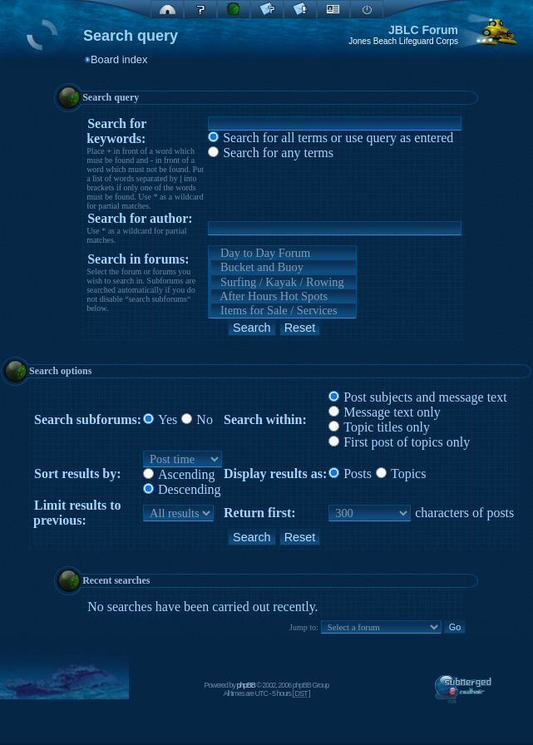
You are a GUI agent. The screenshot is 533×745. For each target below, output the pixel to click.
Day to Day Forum (283, 253)
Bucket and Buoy (283, 267)
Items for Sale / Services (283, 310)
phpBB (246, 685)
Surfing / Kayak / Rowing (283, 282)
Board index (119, 59)
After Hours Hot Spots (283, 296)
